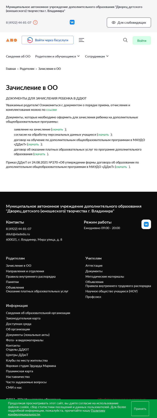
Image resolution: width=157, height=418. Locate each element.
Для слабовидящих (129, 22)
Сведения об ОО (18, 56)
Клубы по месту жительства (27, 360)
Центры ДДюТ (17, 355)
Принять (140, 408)
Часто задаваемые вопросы (26, 382)
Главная (11, 68)
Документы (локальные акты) (27, 334)
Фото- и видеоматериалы (24, 340)
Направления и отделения (25, 271)
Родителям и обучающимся (57, 56)
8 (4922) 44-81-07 (22, 22)
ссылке (51, 109)
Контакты (13, 345)
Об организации (18, 329)
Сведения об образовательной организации (38, 313)
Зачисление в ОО (49, 68)
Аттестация (93, 265)
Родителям (27, 68)
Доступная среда (18, 324)
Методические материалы (104, 276)
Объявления (15, 287)
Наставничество (18, 376)
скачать (57, 129)
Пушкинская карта (19, 371)
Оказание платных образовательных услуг (37, 291)
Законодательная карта (23, 318)
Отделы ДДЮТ (17, 349)
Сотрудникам (97, 56)
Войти (141, 40)
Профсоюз (93, 296)
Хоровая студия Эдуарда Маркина (31, 365)
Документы (94, 271)
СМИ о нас (14, 387)
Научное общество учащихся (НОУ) (111, 291)
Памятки (12, 282)
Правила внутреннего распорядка (31, 276)
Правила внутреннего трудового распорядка (118, 286)
